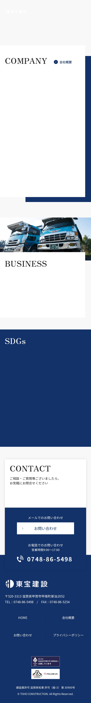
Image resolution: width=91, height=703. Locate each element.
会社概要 (63, 62)
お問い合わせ (45, 528)
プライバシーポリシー (68, 635)
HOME (22, 617)
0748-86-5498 (45, 559)
